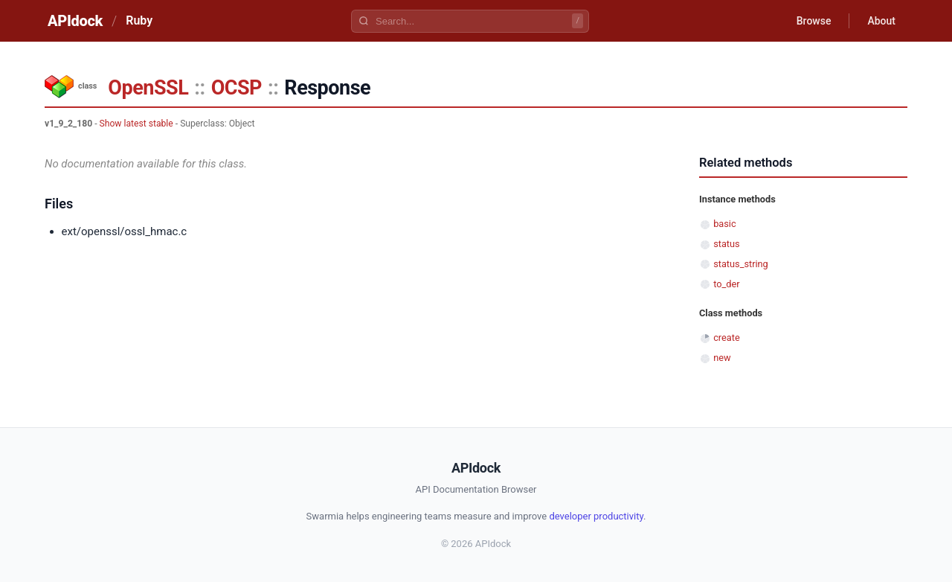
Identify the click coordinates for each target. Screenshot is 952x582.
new (721, 357)
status (726, 243)
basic (724, 223)
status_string (740, 263)
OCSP (236, 88)
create (726, 337)
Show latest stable (136, 123)
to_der (726, 284)
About (881, 21)
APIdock (75, 21)
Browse (814, 21)
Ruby (139, 20)
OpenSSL (148, 88)
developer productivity (596, 516)
